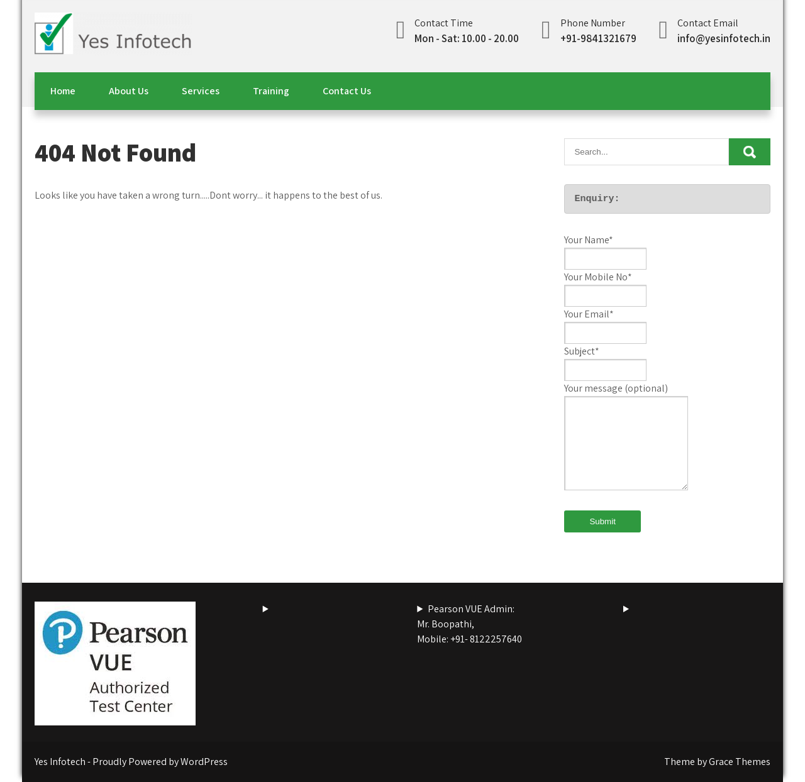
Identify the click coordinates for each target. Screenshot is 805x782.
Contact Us (347, 90)
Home (62, 90)
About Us (128, 90)
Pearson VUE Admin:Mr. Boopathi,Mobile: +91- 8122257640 (469, 624)
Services (200, 90)
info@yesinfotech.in (723, 38)
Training (271, 90)
